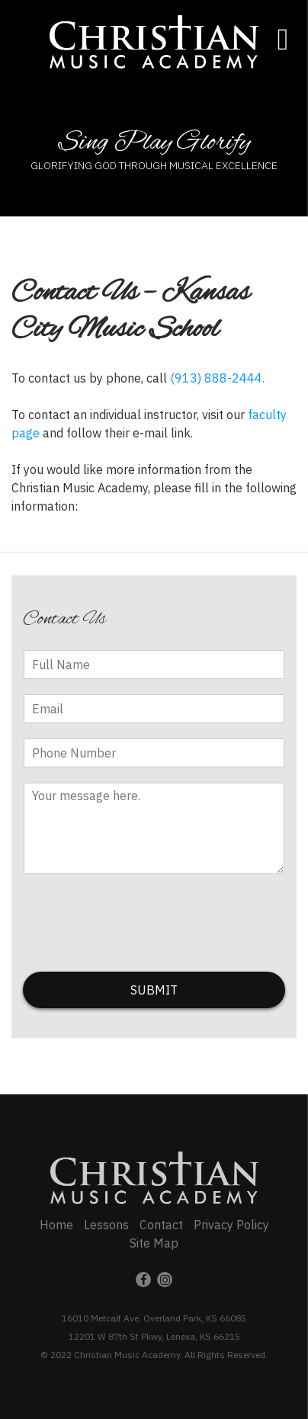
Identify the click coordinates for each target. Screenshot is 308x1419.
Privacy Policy (231, 1224)
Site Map (154, 1243)
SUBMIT (154, 990)
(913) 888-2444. (217, 378)
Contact (161, 1224)
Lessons (106, 1224)
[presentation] (139, 946)
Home (56, 1224)
